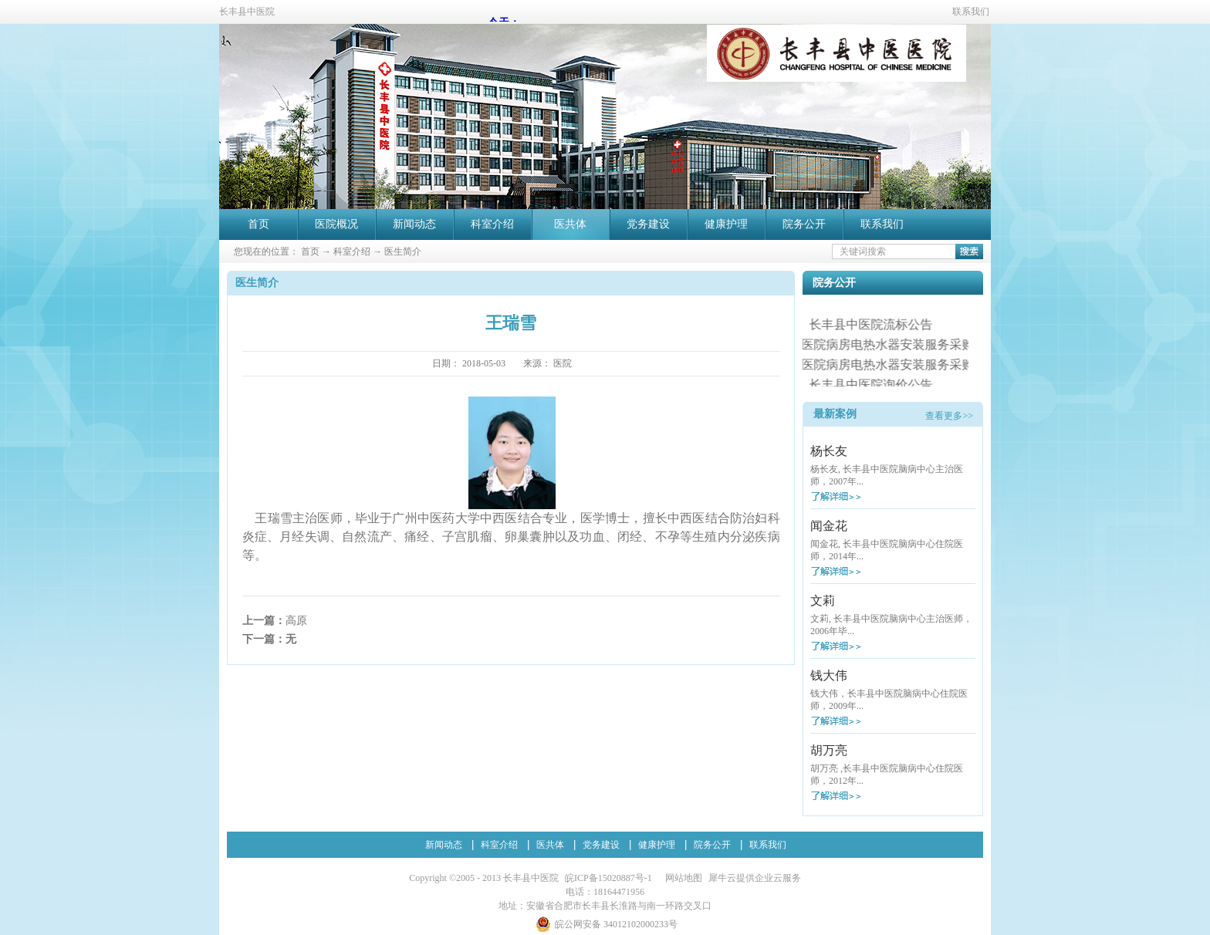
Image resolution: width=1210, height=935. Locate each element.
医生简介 (402, 251)
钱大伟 (828, 675)
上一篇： (274, 620)
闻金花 (828, 525)
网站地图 (681, 878)
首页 (258, 224)
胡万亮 (828, 750)
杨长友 (828, 450)
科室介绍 (351, 251)
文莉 (822, 600)
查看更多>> (949, 415)
